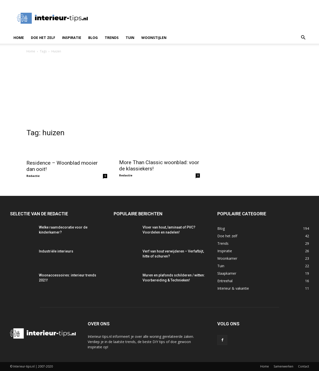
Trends (112, 37)
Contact (303, 366)
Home (18, 37)
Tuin (130, 37)
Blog (93, 37)
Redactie (33, 176)
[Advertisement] (159, 91)
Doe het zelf (43, 37)
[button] (303, 38)
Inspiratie (71, 37)
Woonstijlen (153, 37)
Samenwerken (283, 366)
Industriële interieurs (56, 251)
